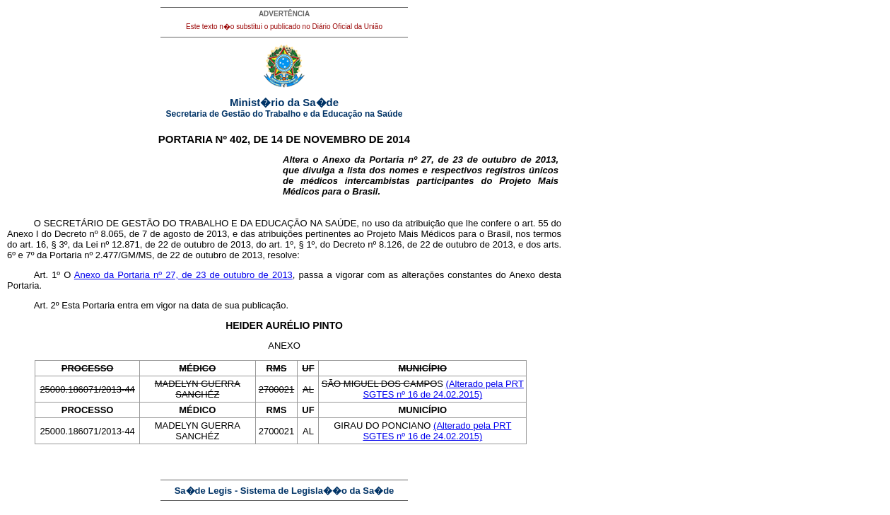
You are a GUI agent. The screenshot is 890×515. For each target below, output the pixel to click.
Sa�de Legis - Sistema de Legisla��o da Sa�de (284, 490)
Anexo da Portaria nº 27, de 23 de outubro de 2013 (183, 275)
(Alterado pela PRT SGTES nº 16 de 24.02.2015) (443, 389)
